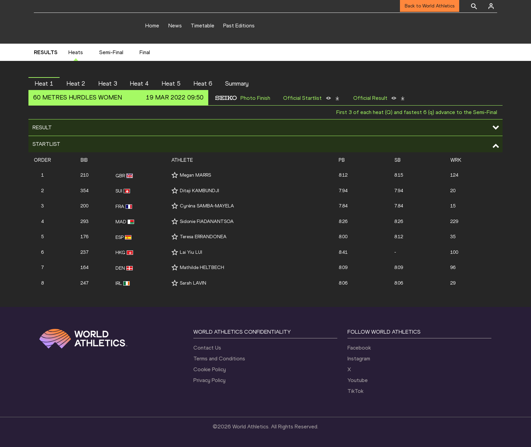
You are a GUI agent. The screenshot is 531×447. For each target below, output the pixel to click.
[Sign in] (491, 6)
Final (145, 52)
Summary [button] (237, 83)
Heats (75, 52)
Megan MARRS (195, 175)
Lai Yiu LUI (191, 252)
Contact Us (207, 347)
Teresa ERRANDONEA (203, 237)
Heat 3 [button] (107, 83)
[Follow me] (174, 175)
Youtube (357, 380)
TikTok (355, 391)
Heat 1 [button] (44, 83)
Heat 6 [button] (202, 83)
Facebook (359, 347)
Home (152, 25)
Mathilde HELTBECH (202, 267)
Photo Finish (255, 98)
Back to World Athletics (429, 6)
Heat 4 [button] (139, 83)
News (175, 25)
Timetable (202, 25)
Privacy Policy (209, 380)
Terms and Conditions (219, 358)
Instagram (358, 358)
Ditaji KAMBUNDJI (199, 191)
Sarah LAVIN (193, 283)
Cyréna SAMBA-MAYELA (207, 206)
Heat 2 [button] (75, 83)
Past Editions (239, 25)
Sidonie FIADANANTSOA (207, 221)
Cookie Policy (209, 369)
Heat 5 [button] (171, 83)
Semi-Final (111, 52)
